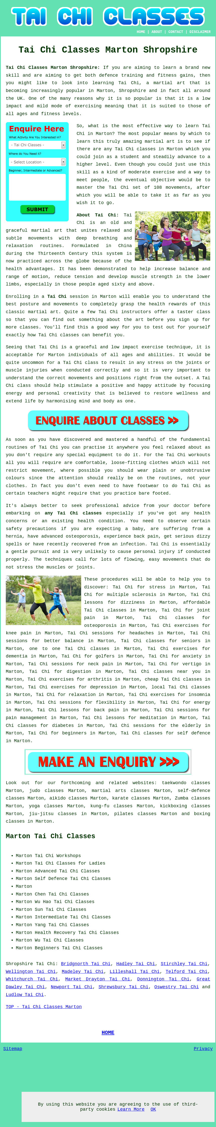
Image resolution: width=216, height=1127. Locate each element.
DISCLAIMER (199, 32)
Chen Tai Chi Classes (62, 894)
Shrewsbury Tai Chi (123, 987)
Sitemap (12, 1048)
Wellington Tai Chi (31, 971)
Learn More (130, 1109)
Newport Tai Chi (71, 987)
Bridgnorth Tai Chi (86, 963)
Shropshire (19, 963)
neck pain (100, 664)
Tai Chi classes (135, 149)
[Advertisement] (168, 883)
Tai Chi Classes (79, 871)
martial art (160, 141)
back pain (106, 710)
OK (153, 1109)
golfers (105, 656)
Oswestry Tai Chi (176, 987)
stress (157, 587)
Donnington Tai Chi (163, 979)
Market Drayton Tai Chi (97, 979)
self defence (193, 733)
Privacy (203, 1048)
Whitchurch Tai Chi (32, 979)
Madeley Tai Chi (83, 971)
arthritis (100, 679)
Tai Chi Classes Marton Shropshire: (54, 67)
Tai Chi (57, 296)
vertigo (191, 664)
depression (103, 687)
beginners (74, 733)
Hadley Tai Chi (135, 963)
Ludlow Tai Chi (25, 994)
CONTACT (175, 32)
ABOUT (156, 32)
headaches (141, 633)
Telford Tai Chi (187, 971)
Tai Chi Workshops (58, 855)
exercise (164, 172)
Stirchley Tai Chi (184, 963)
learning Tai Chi (115, 82)
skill (12, 75)
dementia (16, 656)
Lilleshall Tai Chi (135, 971)
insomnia (199, 694)
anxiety (192, 656)
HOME (141, 32)
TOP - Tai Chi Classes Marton (44, 1006)
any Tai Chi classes (73, 513)
